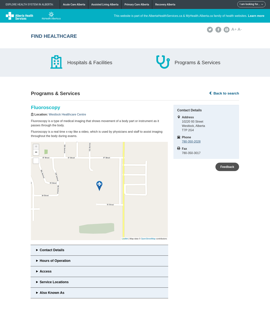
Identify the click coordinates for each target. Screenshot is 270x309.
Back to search (224, 93)
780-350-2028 (191, 141)
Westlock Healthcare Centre (67, 114)
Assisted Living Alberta (104, 4)
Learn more (256, 15)
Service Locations (54, 282)
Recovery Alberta (165, 4)
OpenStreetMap (148, 239)
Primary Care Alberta (136, 4)
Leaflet (125, 239)
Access (46, 271)
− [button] (36, 152)
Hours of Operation (55, 261)
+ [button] (36, 147)
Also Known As (52, 293)
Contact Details (52, 250)
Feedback (227, 166)
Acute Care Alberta (74, 4)
